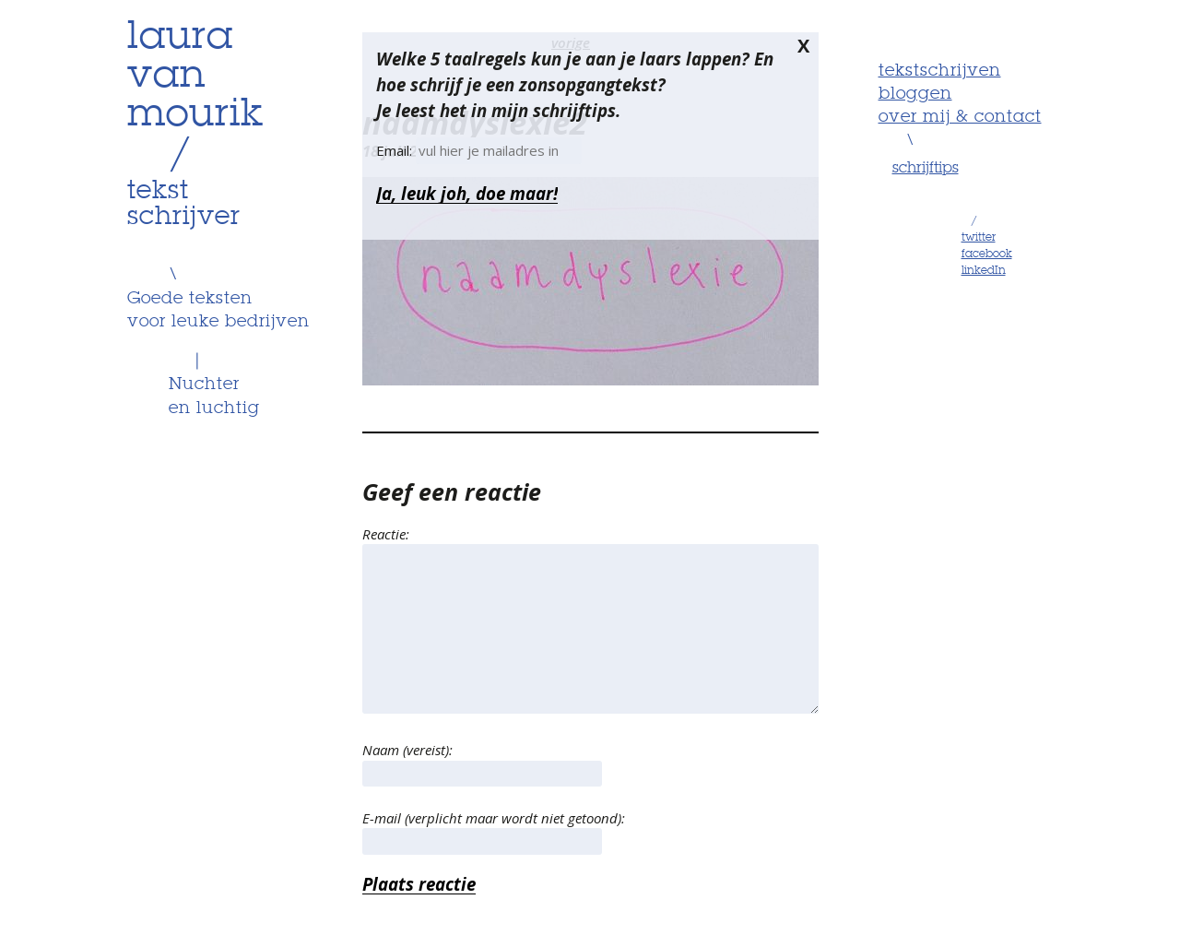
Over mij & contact (960, 117)
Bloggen (915, 94)
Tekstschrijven (940, 71)
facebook (987, 254)
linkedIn (984, 271)
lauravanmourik (195, 76)
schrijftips (925, 168)
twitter (979, 237)
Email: (396, 150)
